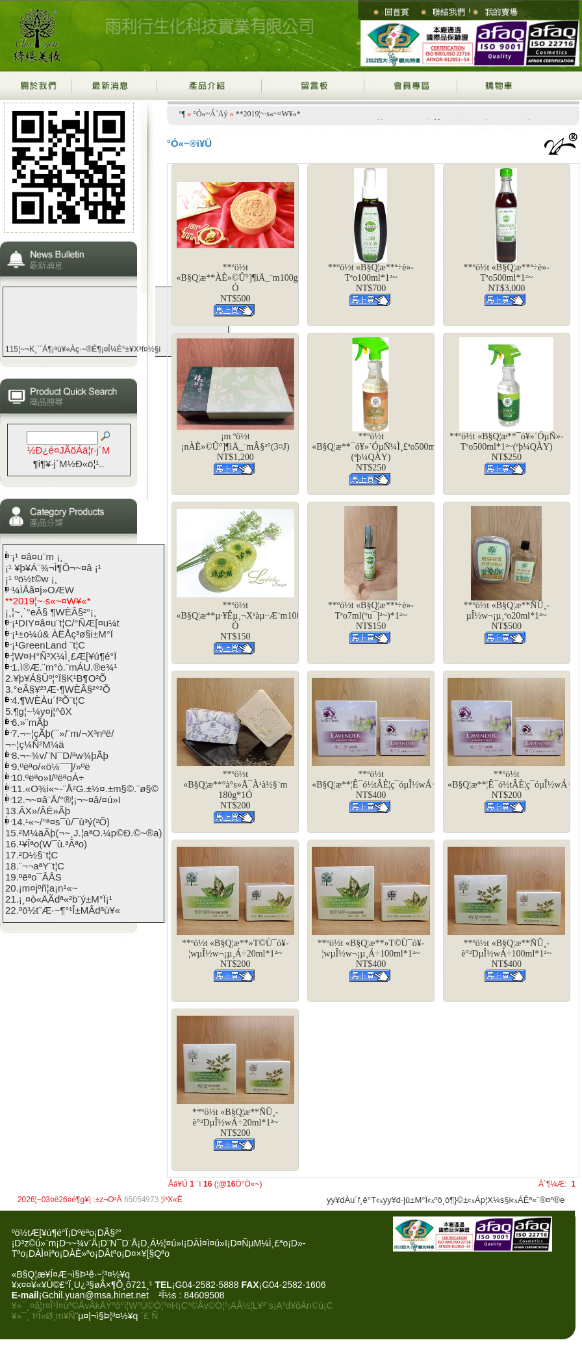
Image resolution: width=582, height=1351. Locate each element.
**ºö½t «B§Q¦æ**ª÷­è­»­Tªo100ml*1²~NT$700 (371, 278)
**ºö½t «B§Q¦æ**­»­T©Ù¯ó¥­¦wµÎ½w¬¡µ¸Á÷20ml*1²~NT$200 (235, 953)
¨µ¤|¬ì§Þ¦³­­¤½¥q (106, 1316)
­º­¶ (182, 113)
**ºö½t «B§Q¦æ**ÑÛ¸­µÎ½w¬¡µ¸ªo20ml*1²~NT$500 (507, 615)
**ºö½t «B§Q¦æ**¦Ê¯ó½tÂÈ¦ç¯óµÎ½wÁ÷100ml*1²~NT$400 (394, 784)
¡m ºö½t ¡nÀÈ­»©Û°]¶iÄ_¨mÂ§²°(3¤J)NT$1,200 (235, 446)
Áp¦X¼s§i (493, 1200)
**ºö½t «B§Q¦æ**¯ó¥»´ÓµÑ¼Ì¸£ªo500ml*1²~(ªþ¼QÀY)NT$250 (383, 451)
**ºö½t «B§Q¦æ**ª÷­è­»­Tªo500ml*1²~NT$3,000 (507, 278)
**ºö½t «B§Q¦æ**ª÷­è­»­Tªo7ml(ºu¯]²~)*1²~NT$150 (371, 615)
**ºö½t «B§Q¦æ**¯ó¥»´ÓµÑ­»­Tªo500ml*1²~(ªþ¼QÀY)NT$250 (506, 446)
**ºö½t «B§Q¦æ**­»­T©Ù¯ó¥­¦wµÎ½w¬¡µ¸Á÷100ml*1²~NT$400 (371, 953)
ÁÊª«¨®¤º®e (541, 1200)
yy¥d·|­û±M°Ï (405, 1200)
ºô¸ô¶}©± (451, 1200)
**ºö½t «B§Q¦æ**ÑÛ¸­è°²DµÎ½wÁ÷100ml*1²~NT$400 (506, 953)
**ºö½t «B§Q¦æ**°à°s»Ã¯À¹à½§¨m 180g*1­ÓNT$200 (235, 789)
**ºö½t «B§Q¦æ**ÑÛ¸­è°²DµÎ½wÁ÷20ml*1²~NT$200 (235, 1122)
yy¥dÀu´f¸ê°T (351, 1200)
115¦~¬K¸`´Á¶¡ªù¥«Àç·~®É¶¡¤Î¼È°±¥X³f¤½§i (82, 350)
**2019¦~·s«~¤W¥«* (267, 113)
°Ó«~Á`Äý (210, 113)
